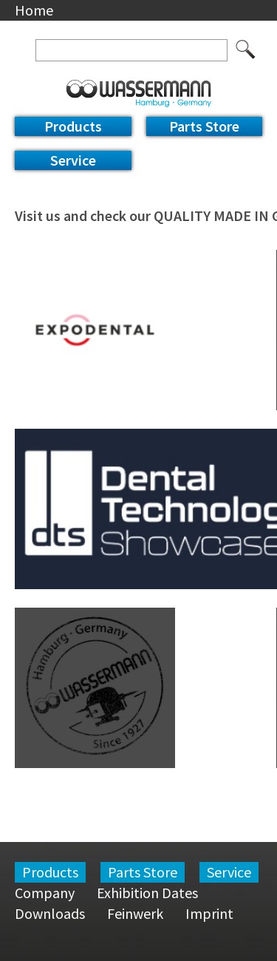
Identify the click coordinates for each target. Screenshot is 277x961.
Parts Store (204, 126)
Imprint (209, 913)
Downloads (50, 913)
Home (34, 10)
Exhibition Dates (147, 892)
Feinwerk (135, 913)
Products (73, 126)
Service (73, 160)
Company (45, 892)
